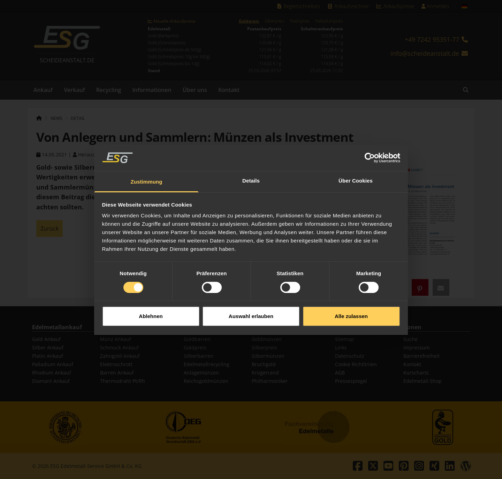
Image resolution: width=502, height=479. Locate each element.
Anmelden (435, 6)
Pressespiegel (351, 381)
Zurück (49, 228)
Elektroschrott (116, 364)
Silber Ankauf (47, 347)
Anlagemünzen (201, 372)
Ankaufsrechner (348, 6)
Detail (78, 118)
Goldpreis (249, 21)
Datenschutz (349, 356)
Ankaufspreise (395, 6)
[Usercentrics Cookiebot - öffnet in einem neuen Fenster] (369, 149)
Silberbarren (198, 356)
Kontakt (228, 90)
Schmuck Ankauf (119, 347)
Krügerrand (265, 372)
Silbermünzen (268, 356)
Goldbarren (197, 339)
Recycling (108, 90)
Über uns (195, 90)
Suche (410, 339)
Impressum (416, 347)
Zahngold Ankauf (120, 356)
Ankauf (43, 90)
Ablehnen (150, 307)
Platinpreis (300, 21)
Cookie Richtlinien (356, 364)
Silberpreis (274, 21)
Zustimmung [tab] (146, 173)
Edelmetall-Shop (422, 381)
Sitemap (344, 339)
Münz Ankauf (115, 339)
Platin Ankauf (47, 356)
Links (341, 347)
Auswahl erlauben (251, 307)
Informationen (151, 90)
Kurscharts (416, 372)
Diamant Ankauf (51, 381)
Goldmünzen (267, 339)
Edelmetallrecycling (206, 364)
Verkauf (74, 90)
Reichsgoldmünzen (206, 381)
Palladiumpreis (329, 21)
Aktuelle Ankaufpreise (172, 21)
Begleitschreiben (298, 6)
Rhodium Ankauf (51, 372)
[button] (420, 287)
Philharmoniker (270, 381)
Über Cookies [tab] (356, 172)
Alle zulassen (351, 307)
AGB (340, 372)
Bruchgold (264, 364)
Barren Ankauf (117, 372)
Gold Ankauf (46, 339)
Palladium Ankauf (52, 364)
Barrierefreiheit (421, 356)
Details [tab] (251, 172)
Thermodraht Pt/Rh (122, 381)
